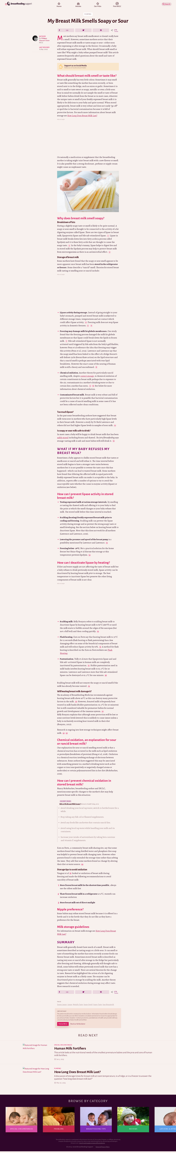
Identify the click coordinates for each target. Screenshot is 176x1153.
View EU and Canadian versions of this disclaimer (92, 1145)
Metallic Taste (78, 1004)
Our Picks (97, 5)
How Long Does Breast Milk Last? (82, 115)
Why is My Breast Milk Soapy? (70, 804)
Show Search (167, 4)
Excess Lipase (62, 1004)
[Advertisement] (90, 136)
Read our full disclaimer (77, 1024)
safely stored (62, 437)
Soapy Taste (97, 1004)
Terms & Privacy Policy (102, 1148)
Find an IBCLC (62, 1024)
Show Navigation (6, 4)
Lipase (69, 1004)
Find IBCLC (117, 5)
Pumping (88, 14)
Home (59, 5)
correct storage (87, 376)
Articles (78, 5)
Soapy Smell (88, 1004)
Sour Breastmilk (108, 1004)
